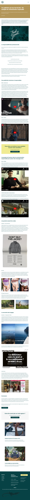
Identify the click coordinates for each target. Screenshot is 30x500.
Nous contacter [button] (5, 407)
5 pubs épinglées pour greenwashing (11, 463)
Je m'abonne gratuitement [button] (15, 151)
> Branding (2, 477)
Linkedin (12, 479)
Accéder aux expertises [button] (15, 417)
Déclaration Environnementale (14, 482)
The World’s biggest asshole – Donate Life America (8, 192)
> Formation (2, 478)
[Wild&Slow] (15, 2)
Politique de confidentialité (14, 484)
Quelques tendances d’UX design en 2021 (12, 438)
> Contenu (2, 480)
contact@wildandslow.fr (23, 477)
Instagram (15, 479)
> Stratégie (2, 476)
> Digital (2, 479)
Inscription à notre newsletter (14, 480)
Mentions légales (13, 485)
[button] (28, 2)
